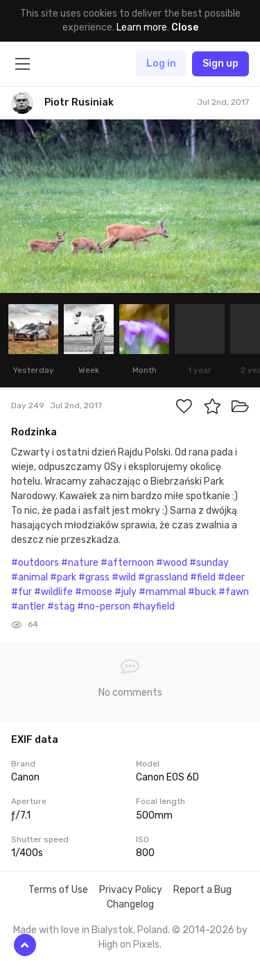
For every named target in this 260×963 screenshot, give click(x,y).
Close (184, 27)
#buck (202, 592)
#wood (171, 563)
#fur (21, 592)
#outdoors (35, 563)
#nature (79, 563)
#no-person (103, 606)
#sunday (209, 563)
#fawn (233, 592)
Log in (161, 63)
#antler (28, 606)
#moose (93, 592)
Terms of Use (58, 890)
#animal (29, 577)
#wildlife (53, 592)
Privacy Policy (130, 890)
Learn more (141, 27)
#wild (124, 577)
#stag (61, 606)
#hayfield (153, 606)
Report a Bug (202, 890)
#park (63, 577)
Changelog (130, 904)
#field (203, 577)
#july (125, 592)
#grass (94, 577)
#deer (231, 577)
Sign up (220, 63)
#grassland (163, 577)
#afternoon (127, 563)
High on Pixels (128, 945)
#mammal (162, 592)
